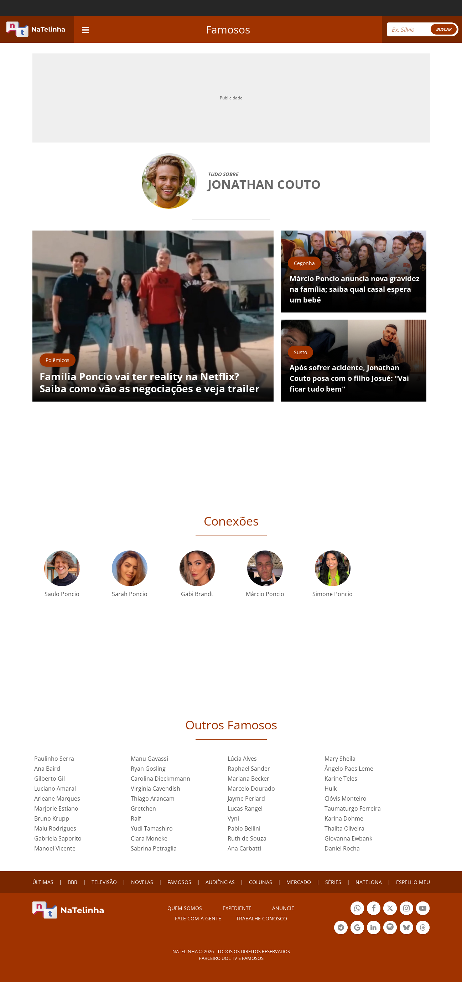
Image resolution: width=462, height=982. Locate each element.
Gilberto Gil (49, 778)
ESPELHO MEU (413, 882)
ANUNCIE (283, 908)
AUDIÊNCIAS (220, 882)
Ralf (136, 818)
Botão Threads (423, 928)
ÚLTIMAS (42, 882)
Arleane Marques (57, 798)
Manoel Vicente (55, 848)
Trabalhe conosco (261, 918)
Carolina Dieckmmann (160, 778)
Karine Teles (341, 778)
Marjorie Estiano (56, 808)
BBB (72, 882)
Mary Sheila (340, 759)
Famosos (228, 29)
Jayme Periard (246, 798)
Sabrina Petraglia (154, 848)
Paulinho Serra (54, 759)
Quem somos (184, 908)
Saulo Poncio (62, 594)
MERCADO (298, 882)
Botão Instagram (406, 909)
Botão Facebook (373, 909)
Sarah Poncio (129, 594)
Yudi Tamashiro (152, 828)
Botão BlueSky (406, 928)
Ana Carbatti (244, 848)
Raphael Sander (249, 768)
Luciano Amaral (55, 788)
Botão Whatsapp (357, 909)
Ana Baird (47, 768)
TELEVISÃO (104, 882)
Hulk (331, 788)
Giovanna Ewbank (348, 838)
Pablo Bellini (244, 828)
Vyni (233, 818)
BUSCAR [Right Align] (443, 29)
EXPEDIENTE (237, 908)
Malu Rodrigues (55, 828)
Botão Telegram (341, 928)
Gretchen (143, 808)
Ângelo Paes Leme (349, 768)
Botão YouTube (423, 909)
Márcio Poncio (265, 594)
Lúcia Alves (242, 759)
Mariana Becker (248, 778)
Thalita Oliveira (344, 828)
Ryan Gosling (148, 768)
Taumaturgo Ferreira (353, 808)
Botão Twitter (390, 909)
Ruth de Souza (247, 838)
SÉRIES (333, 882)
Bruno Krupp (51, 818)
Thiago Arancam (153, 798)
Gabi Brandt (197, 594)
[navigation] (85, 29)
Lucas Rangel (245, 808)
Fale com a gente (198, 918)
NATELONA (368, 882)
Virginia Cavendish (155, 788)
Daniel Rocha (342, 848)
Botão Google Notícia (357, 928)
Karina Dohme (344, 818)
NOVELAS (142, 882)
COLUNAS (260, 882)
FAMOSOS (179, 882)
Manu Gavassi (149, 759)
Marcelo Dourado (251, 788)
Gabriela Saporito (58, 838)
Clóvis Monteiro (346, 798)
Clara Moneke (149, 838)
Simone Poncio (332, 594)
